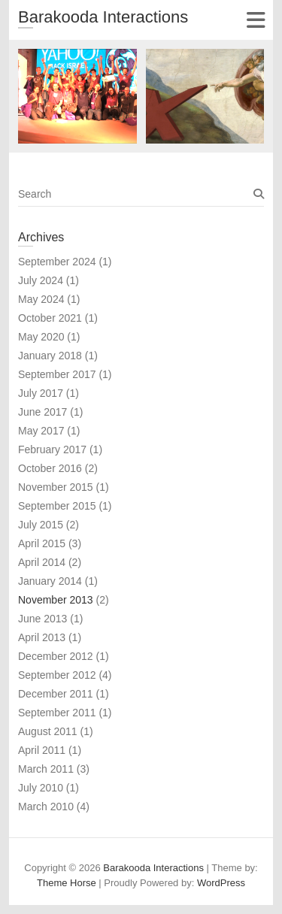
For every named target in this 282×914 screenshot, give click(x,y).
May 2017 (41, 431)
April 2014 (41, 562)
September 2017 (57, 374)
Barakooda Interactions (103, 17)
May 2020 (41, 337)
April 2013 (41, 637)
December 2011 (55, 694)
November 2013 (55, 600)
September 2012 (57, 675)
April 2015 (41, 543)
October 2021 (50, 318)
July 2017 (40, 393)
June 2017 (42, 412)
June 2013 (42, 619)
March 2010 (46, 807)
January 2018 (50, 356)
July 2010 (40, 788)
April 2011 (41, 750)
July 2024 (40, 280)
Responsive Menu (255, 20)
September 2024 (57, 262)
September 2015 (57, 506)
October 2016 (50, 468)
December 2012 (55, 656)
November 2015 (55, 487)
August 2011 (47, 731)
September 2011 (57, 713)
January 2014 (50, 581)
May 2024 (41, 299)
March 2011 (46, 769)
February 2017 (52, 449)
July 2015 (40, 525)
